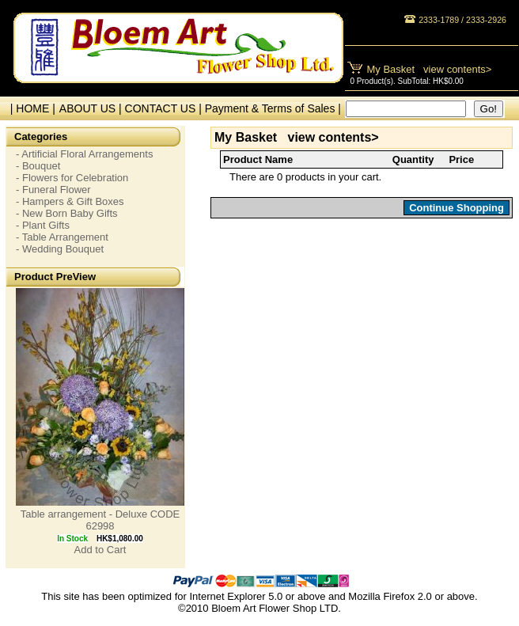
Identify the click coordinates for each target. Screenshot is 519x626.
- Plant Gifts (43, 225)
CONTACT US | (165, 108)
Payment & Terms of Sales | (273, 108)
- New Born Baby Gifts (67, 213)
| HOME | (29, 108)
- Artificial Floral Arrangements (84, 154)
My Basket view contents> (429, 69)
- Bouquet (38, 166)
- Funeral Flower (53, 189)
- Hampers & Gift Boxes (70, 201)
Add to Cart (100, 550)
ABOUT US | (92, 108)
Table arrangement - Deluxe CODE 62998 (100, 520)
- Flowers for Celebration (72, 178)
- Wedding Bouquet (60, 249)
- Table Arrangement (62, 237)
